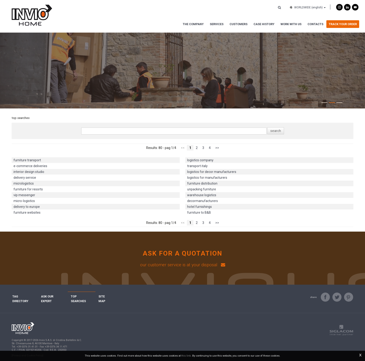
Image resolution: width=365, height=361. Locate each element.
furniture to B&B (199, 212)
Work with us (291, 24)
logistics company (200, 160)
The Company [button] (193, 24)
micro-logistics (24, 201)
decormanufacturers (202, 201)
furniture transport (27, 160)
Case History (263, 24)
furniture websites (27, 212)
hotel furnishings (199, 207)
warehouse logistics (201, 195)
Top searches (81, 296)
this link (186, 355)
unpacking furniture (201, 189)
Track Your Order (343, 24)
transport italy (197, 166)
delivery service (25, 177)
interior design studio (29, 172)
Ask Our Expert (53, 296)
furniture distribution (202, 183)
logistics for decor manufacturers (211, 172)
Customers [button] (238, 24)
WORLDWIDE (307, 7)
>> (217, 148)
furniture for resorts (28, 189)
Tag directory (23, 296)
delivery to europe (27, 207)
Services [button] (216, 24)
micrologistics (24, 183)
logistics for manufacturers (207, 177)
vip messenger (24, 195)
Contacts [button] (315, 24)
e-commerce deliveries (30, 166)
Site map (105, 296)
